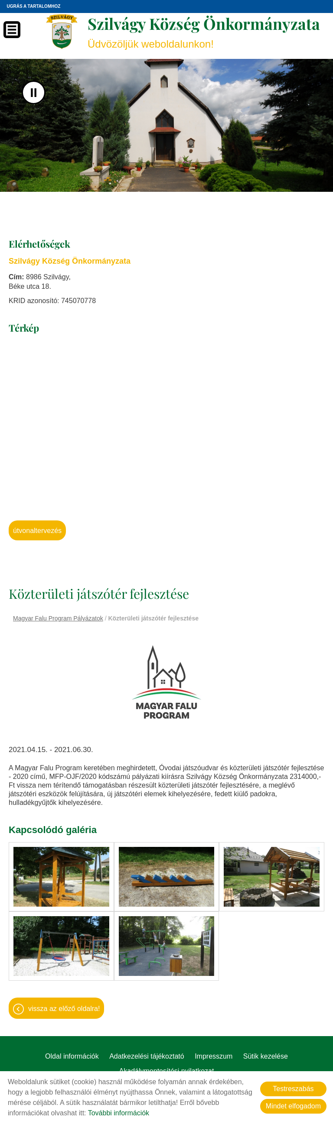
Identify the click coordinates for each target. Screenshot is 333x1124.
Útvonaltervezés (37, 530)
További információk (118, 1113)
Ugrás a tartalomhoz (33, 6)
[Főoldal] (61, 31)
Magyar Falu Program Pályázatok (58, 618)
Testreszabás (293, 1088)
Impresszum (213, 1056)
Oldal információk (72, 1056)
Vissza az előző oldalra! (64, 1008)
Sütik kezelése (265, 1056)
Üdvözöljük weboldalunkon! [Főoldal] (204, 31)
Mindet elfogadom (293, 1106)
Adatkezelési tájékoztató (146, 1056)
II (33, 92)
